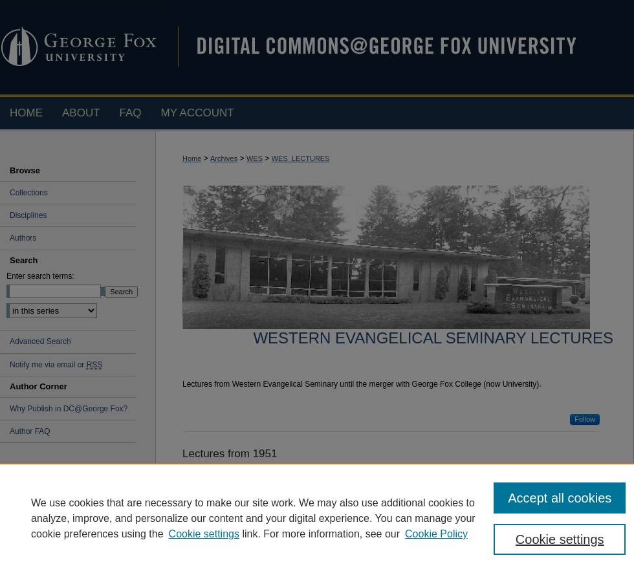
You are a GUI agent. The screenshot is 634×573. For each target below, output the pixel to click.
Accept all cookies (559, 498)
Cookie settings (204, 533)
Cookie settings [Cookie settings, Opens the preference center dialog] (560, 539)
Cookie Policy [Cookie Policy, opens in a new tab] (436, 533)
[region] (317, 518)
